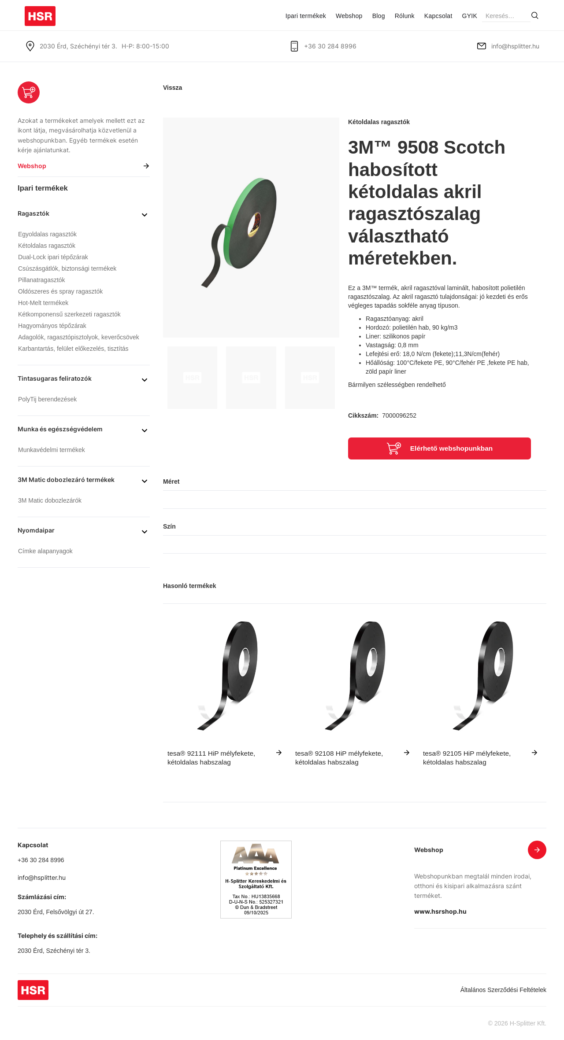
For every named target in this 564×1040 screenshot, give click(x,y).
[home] (40, 13)
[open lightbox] (251, 228)
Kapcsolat (438, 15)
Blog (378, 15)
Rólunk (405, 15)
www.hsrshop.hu (440, 911)
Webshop (349, 15)
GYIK (469, 15)
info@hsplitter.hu (515, 46)
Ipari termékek (306, 15)
